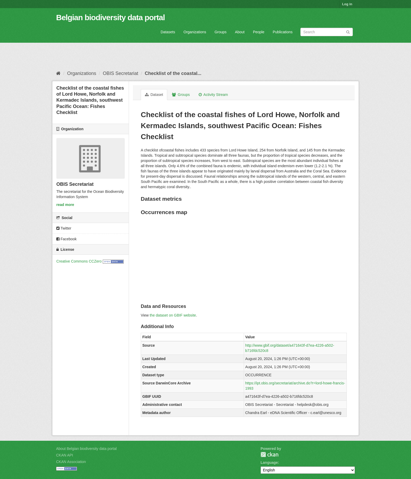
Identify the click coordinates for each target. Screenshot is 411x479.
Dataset (154, 94)
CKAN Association (71, 462)
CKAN (269, 454)
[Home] (58, 73)
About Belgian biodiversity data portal (86, 449)
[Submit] (348, 31)
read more (65, 205)
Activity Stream (213, 94)
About (240, 32)
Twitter (63, 228)
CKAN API (64, 455)
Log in (347, 4)
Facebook (66, 239)
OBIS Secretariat (120, 73)
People (258, 32)
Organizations (194, 32)
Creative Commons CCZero (79, 261)
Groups (220, 32)
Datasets (168, 32)
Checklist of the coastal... (173, 73)
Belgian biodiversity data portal (110, 17)
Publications (283, 32)
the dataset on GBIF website (173, 315)
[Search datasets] (326, 32)
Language (269, 462)
